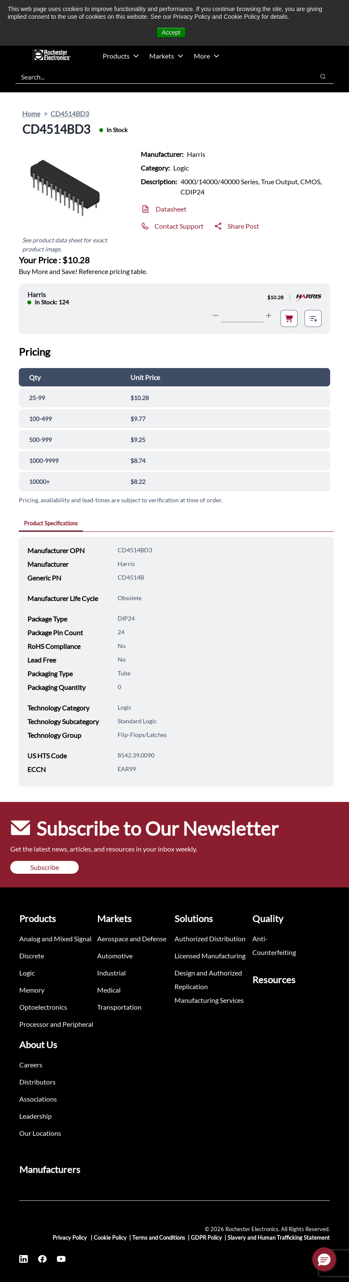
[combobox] (160, 76)
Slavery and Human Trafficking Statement (279, 1237)
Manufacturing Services (209, 1000)
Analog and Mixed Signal (55, 938)
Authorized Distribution (209, 938)
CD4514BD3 (69, 113)
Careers (30, 1065)
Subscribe (44, 867)
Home (31, 113)
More (206, 56)
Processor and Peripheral (56, 1024)
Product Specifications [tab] (51, 523)
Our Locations (40, 1133)
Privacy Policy (70, 1237)
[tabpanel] (176, 662)
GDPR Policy (206, 1237)
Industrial (111, 973)
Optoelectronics (43, 1007)
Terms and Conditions (158, 1237)
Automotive (115, 956)
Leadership (35, 1116)
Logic (27, 973)
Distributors (37, 1082)
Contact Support (179, 226)
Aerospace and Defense (131, 938)
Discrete (31, 956)
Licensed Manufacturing (209, 956)
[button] (324, 1259)
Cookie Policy (110, 1237)
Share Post (243, 226)
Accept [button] (171, 32)
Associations (38, 1099)
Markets (166, 56)
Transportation (119, 1007)
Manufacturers (49, 1169)
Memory (31, 990)
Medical (109, 990)
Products (121, 56)
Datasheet (171, 209)
